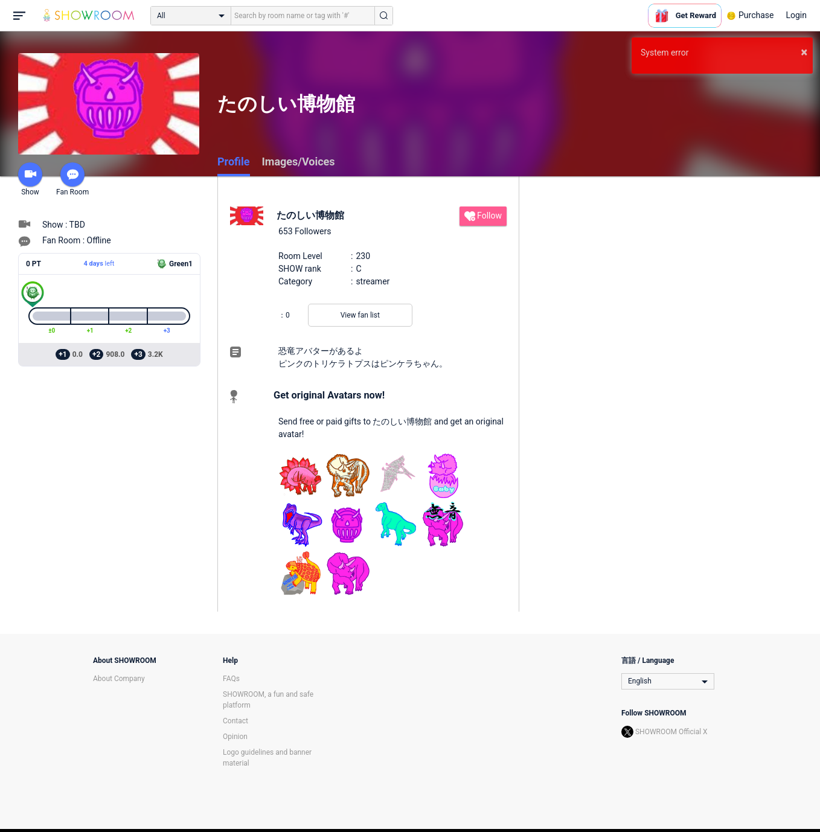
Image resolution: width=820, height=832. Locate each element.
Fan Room (72, 179)
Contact (235, 721)
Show (30, 179)
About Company (119, 678)
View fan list (360, 315)
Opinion (235, 736)
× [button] (804, 52)
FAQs (231, 678)
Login (796, 15)
